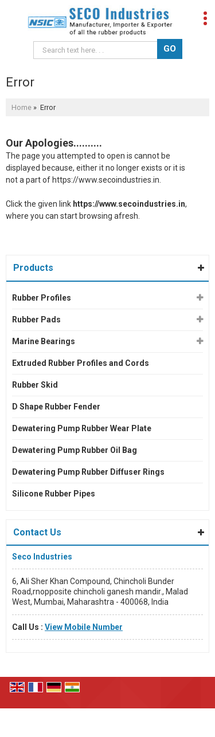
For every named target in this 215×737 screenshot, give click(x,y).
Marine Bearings (43, 341)
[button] (84, 627)
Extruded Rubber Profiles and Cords (80, 363)
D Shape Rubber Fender (56, 406)
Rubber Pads (36, 319)
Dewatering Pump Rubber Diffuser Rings (88, 471)
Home (21, 107)
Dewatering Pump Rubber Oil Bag (74, 450)
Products (33, 267)
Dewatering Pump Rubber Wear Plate (81, 428)
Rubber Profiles (41, 297)
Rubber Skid (35, 384)
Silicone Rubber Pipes (53, 493)
